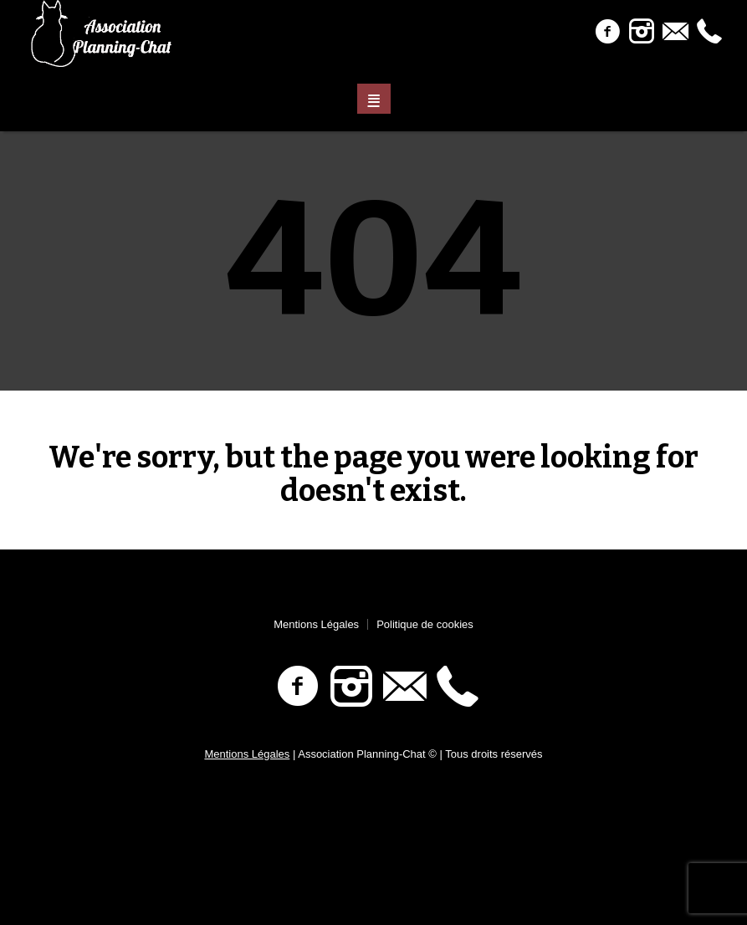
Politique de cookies (424, 624)
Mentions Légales (316, 624)
